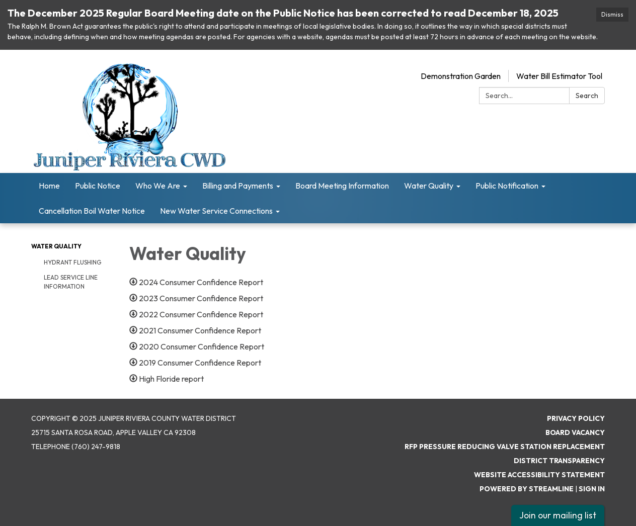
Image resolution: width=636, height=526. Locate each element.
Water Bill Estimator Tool (559, 76)
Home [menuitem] (49, 186)
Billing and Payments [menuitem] (237, 186)
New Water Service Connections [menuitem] (216, 211)
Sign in (592, 488)
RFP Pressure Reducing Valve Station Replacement (505, 446)
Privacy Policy (576, 418)
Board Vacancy (575, 432)
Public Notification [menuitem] (506, 186)
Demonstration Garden (461, 76)
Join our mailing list (557, 515)
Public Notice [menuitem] (97, 186)
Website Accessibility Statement (539, 474)
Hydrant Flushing (72, 262)
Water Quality (56, 246)
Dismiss (612, 14)
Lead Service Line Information (71, 282)
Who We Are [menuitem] (157, 186)
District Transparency (559, 460)
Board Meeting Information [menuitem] (342, 186)
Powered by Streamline (527, 488)
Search (587, 95)
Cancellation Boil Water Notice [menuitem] (92, 211)
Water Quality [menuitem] (428, 186)
